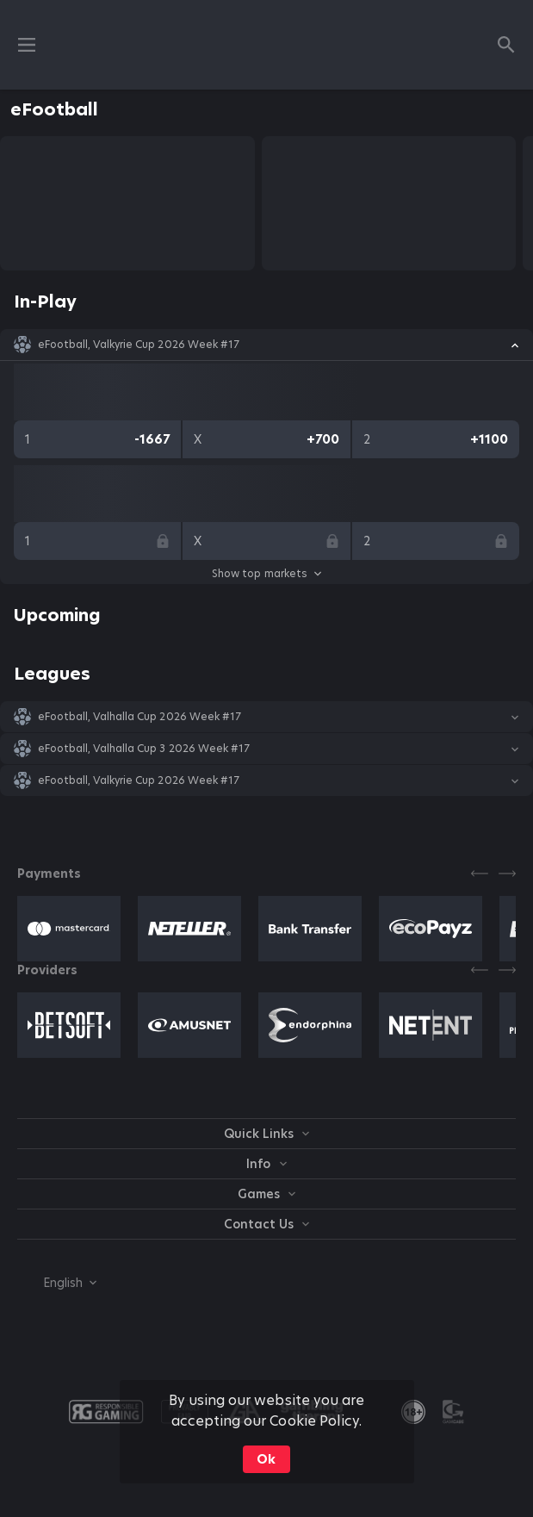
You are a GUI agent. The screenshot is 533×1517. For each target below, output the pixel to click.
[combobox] (56, 1282)
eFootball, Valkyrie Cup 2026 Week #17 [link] (138, 344)
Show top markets (266, 573)
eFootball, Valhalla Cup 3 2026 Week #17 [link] (144, 748)
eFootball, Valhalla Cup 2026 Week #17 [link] (139, 717)
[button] (266, 344)
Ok (266, 1459)
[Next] (507, 873)
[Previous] (479, 873)
